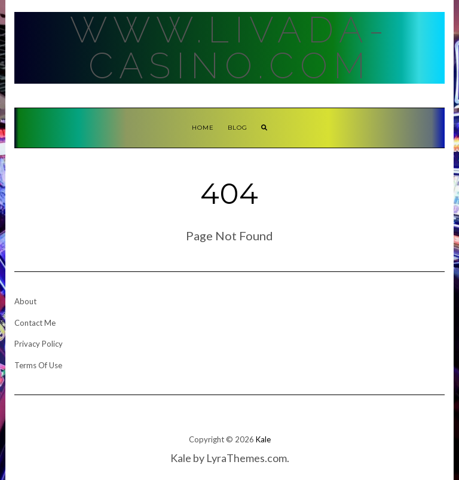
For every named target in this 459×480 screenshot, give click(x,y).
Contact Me (35, 323)
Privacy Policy (38, 343)
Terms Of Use (38, 365)
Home (203, 128)
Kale (263, 439)
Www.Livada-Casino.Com (230, 48)
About (25, 301)
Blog (237, 128)
